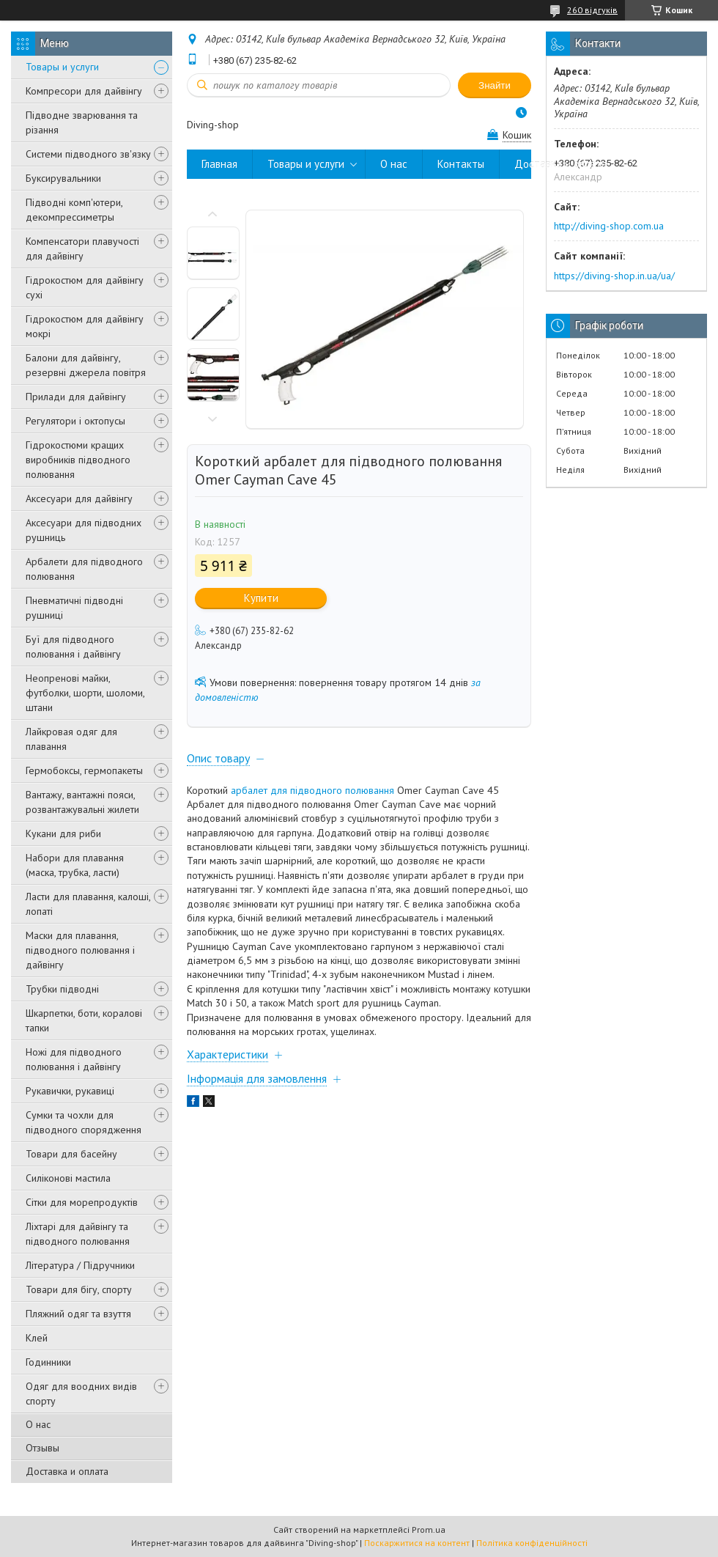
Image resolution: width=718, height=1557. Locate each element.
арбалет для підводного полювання (312, 790)
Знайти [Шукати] (494, 85)
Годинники (48, 1362)
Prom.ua (428, 1529)
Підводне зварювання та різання (82, 122)
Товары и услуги (62, 66)
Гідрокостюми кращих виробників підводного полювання (78, 459)
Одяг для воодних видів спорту (81, 1393)
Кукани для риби (63, 833)
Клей (37, 1337)
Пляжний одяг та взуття (78, 1313)
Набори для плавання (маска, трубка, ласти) (75, 865)
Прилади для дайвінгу (76, 396)
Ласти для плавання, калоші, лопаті (88, 904)
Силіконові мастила (68, 1178)
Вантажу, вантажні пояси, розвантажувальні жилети (82, 802)
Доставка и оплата (67, 1471)
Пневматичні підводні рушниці (74, 608)
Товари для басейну (71, 1153)
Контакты (460, 163)
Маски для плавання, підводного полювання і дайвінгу (80, 950)
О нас (38, 1424)
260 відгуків (592, 9)
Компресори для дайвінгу (84, 90)
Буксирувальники (63, 178)
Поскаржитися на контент (417, 1542)
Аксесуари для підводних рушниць (83, 530)
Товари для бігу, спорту (79, 1289)
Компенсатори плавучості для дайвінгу (82, 248)
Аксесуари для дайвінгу (79, 498)
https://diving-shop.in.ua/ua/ (614, 275)
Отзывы (42, 1447)
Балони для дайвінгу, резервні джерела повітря (86, 365)
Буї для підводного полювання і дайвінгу (73, 646)
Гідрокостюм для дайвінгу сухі (85, 287)
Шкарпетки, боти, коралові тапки (84, 1020)
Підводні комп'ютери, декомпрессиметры (74, 210)
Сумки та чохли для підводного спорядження (83, 1122)
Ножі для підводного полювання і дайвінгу (74, 1059)
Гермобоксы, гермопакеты (84, 770)
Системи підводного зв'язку (88, 154)
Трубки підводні (62, 988)
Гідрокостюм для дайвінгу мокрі (85, 326)
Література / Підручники (80, 1265)
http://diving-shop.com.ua (609, 225)
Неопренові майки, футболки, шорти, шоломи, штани (85, 692)
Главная (219, 163)
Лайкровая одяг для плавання (71, 739)
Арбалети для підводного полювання (84, 569)
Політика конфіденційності (532, 1542)
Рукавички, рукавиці (70, 1090)
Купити (261, 598)
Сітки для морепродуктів (82, 1202)
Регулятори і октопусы (75, 420)
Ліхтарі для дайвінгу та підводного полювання (78, 1234)
